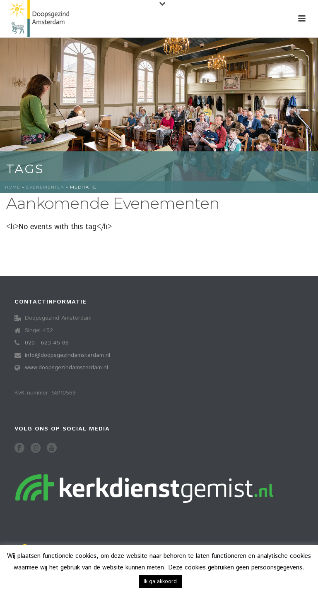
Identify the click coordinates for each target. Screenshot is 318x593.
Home (12, 187)
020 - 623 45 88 (47, 343)
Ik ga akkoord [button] (160, 582)
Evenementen (45, 187)
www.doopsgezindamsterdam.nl (66, 367)
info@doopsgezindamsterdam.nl (67, 355)
